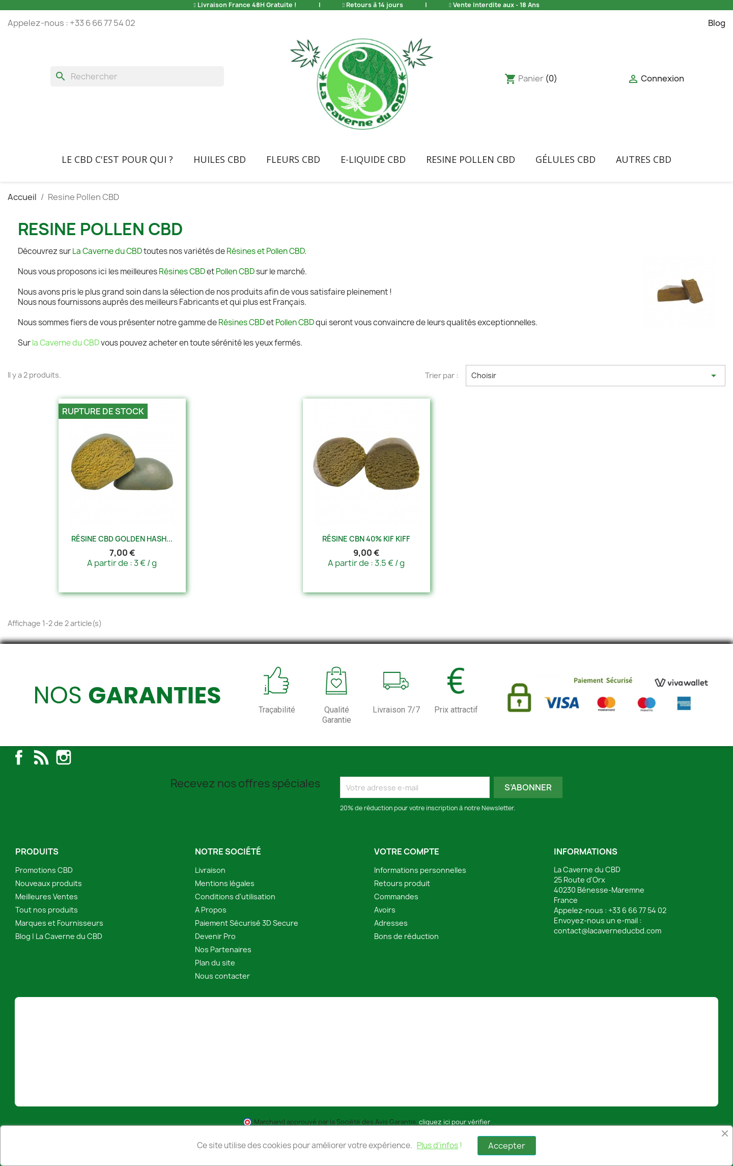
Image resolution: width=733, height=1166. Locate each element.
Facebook (19, 757)
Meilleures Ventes (46, 896)
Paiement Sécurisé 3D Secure (246, 923)
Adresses (391, 923)
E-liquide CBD (373, 159)
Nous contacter (222, 976)
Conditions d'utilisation (235, 896)
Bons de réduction (406, 936)
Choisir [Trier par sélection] (595, 375)
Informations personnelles (420, 870)
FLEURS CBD (293, 159)
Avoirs (385, 910)
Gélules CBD (565, 159)
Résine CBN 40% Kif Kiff (366, 539)
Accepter (506, 1145)
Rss (41, 757)
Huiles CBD (219, 159)
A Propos (211, 910)
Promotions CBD (44, 870)
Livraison (210, 870)
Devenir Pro (215, 936)
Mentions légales (225, 883)
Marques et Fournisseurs (59, 923)
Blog (716, 23)
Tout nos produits (46, 910)
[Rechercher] (137, 76)
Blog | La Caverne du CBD (58, 936)
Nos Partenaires (223, 949)
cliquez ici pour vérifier (454, 1122)
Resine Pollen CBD (470, 159)
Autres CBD (643, 159)
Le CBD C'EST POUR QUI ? (117, 159)
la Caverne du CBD (65, 342)
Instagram (63, 757)
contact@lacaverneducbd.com (607, 930)
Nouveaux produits (48, 883)
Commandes (396, 896)
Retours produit (402, 883)
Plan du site (215, 963)
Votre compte (406, 851)
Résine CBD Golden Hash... (122, 539)
